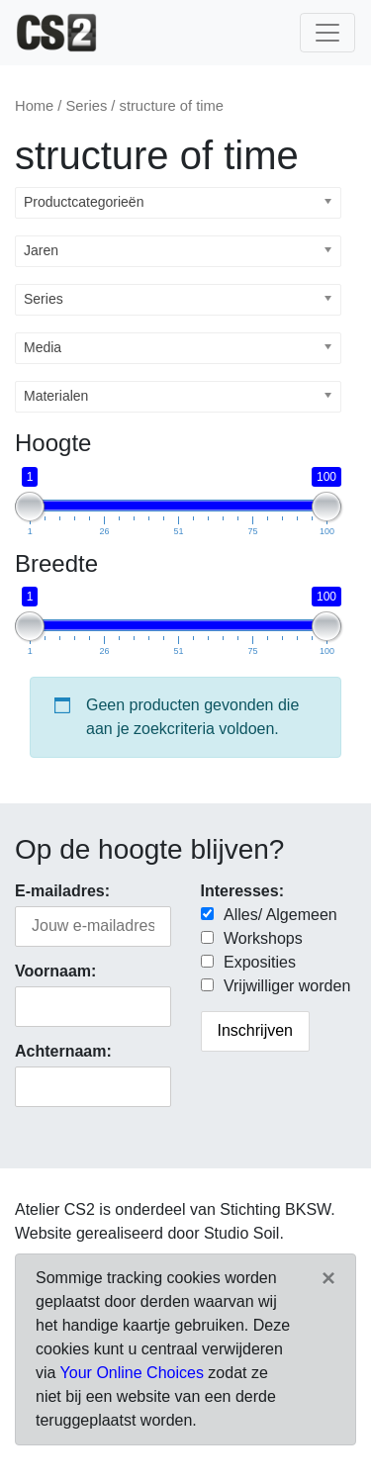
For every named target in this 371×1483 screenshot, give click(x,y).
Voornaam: (55, 971)
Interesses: (243, 890)
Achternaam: (63, 1051)
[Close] (328, 1278)
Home (34, 106)
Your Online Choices (132, 1372)
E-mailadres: (62, 890)
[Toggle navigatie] (327, 32)
